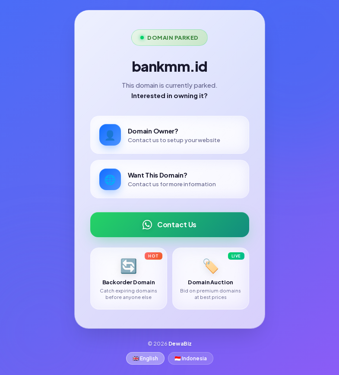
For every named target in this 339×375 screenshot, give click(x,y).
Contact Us (169, 224)
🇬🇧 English (145, 358)
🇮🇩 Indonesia (190, 358)
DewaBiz (180, 343)
